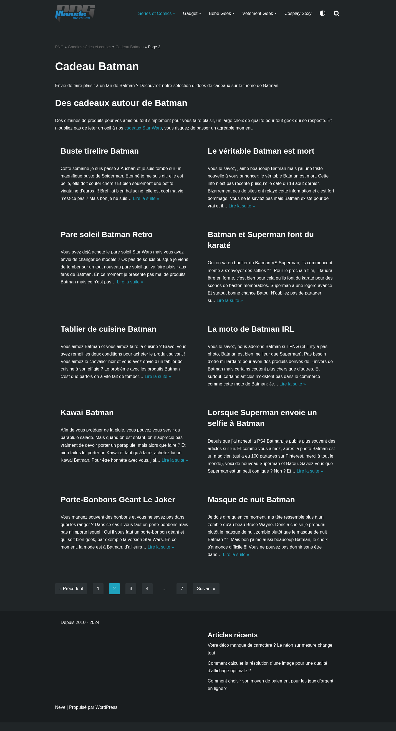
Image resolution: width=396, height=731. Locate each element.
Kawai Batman (87, 413)
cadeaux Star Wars (143, 128)
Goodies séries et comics (89, 47)
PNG (59, 47)
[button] (174, 13)
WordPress (106, 716)
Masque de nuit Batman (251, 508)
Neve (60, 716)
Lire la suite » (146, 198)
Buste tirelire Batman (100, 151)
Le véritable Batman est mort (261, 151)
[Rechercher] (337, 13)
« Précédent (71, 597)
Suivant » (206, 597)
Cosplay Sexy (298, 13)
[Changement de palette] (322, 13)
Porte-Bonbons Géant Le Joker (118, 508)
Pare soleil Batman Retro (107, 235)
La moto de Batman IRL (251, 329)
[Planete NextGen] (76, 13)
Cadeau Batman (129, 47)
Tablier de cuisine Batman (109, 329)
